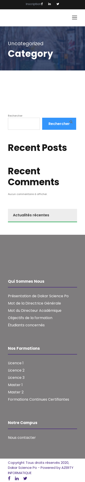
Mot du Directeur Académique (34, 310)
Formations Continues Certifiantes (38, 399)
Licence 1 (16, 363)
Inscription (33, 4)
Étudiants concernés (26, 325)
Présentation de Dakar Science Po (38, 296)
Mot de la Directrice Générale (34, 303)
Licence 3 (16, 377)
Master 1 (15, 384)
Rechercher (15, 115)
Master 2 (16, 392)
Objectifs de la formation (30, 317)
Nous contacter (22, 437)
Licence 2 (16, 370)
